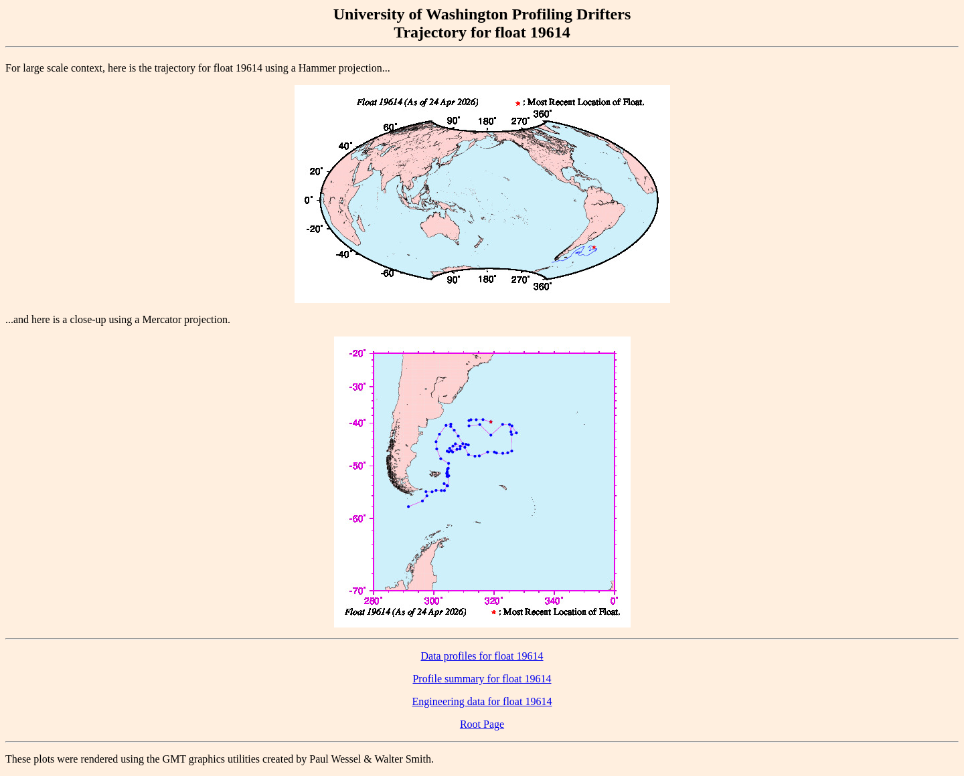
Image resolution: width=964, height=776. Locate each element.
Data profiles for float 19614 (481, 656)
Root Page (482, 724)
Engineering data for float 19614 (482, 701)
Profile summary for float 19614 (481, 678)
